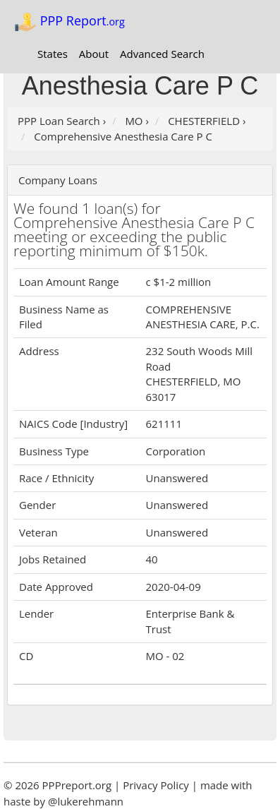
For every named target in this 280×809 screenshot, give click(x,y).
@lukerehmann (85, 801)
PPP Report (69, 22)
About (94, 54)
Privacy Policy (156, 785)
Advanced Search (162, 54)
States (52, 54)
